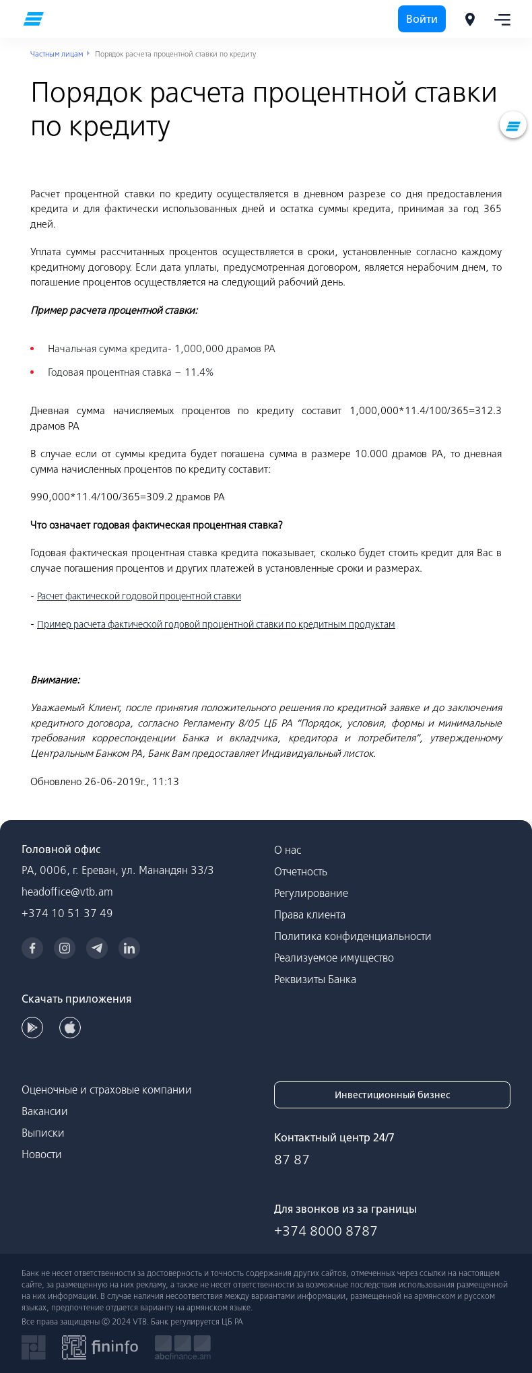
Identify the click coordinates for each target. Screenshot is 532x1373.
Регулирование (311, 893)
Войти (422, 19)
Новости (42, 1154)
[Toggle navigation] (498, 18)
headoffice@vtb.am (67, 891)
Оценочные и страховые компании (107, 1089)
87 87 (292, 1159)
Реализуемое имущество (334, 957)
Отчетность (300, 871)
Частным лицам (56, 54)
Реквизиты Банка (315, 979)
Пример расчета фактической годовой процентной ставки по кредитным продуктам (216, 624)
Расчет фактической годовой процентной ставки (139, 596)
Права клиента (309, 914)
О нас (287, 850)
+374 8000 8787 (326, 1230)
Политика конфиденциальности (353, 936)
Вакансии (45, 1111)
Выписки (43, 1132)
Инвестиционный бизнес (392, 1095)
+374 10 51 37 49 (67, 913)
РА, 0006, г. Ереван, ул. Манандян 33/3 (118, 870)
